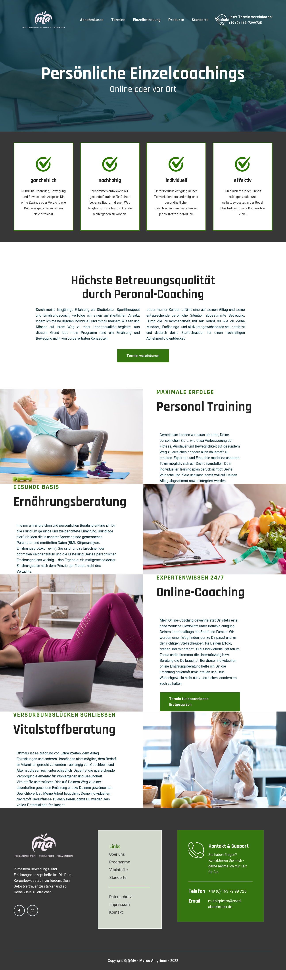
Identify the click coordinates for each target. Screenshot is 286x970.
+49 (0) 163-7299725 (245, 23)
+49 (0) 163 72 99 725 (227, 891)
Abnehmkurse (92, 20)
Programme (119, 861)
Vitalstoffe (118, 869)
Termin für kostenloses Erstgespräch (189, 702)
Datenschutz (120, 896)
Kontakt (116, 912)
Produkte (176, 20)
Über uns (117, 854)
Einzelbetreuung (147, 20)
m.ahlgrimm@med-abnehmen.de (225, 904)
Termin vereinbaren (143, 356)
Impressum (119, 904)
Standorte (200, 20)
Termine (118, 20)
